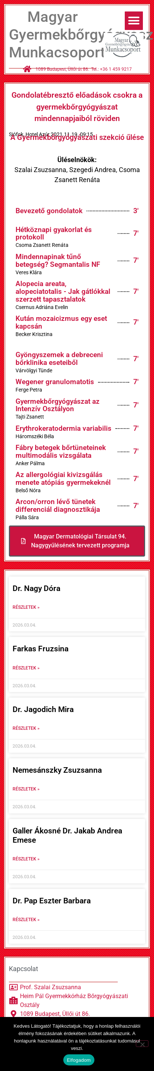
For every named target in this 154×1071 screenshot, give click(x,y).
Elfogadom (79, 1060)
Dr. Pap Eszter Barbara (52, 900)
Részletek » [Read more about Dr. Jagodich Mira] (26, 728)
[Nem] (142, 1043)
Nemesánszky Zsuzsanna (57, 770)
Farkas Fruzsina (40, 648)
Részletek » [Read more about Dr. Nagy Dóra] (26, 607)
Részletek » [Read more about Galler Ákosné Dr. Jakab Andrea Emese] (26, 859)
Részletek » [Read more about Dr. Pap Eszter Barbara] (26, 919)
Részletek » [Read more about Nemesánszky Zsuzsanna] (26, 789)
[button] (134, 21)
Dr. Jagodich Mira (43, 709)
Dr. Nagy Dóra (36, 588)
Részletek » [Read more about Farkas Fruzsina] (26, 668)
